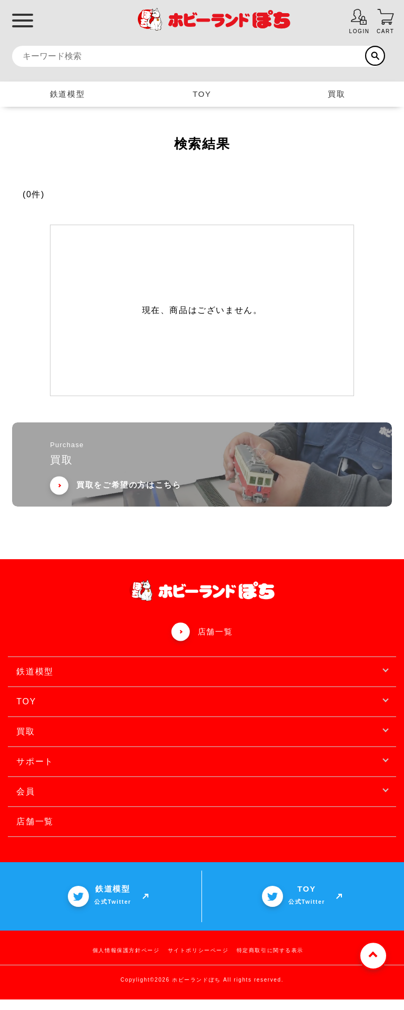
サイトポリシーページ (198, 961)
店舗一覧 (215, 641)
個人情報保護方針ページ (126, 961)
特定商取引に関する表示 (270, 961)
